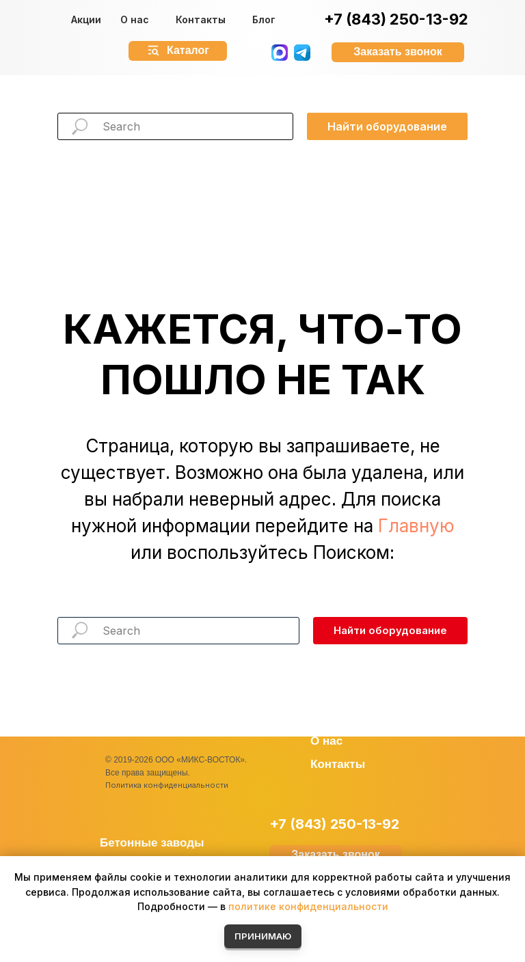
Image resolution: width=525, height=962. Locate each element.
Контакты (201, 19)
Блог (263, 19)
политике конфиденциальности (308, 906)
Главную (416, 525)
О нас (134, 19)
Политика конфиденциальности (166, 785)
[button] (398, 52)
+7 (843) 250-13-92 (396, 19)
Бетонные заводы (152, 842)
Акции (86, 19)
